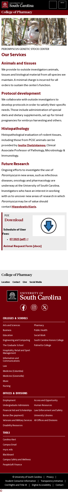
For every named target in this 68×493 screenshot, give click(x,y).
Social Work (39, 335)
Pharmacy (39, 325)
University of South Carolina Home (17, 4)
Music (6, 381)
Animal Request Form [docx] (22, 246)
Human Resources (43, 405)
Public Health (40, 330)
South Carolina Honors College (49, 340)
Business (7, 330)
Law (5, 366)
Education (8, 335)
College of (16, 12)
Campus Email (10, 445)
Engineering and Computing (16, 340)
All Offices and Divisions (45, 420)
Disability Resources (12, 426)
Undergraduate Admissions (16, 405)
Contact (16, 282)
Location (5, 282)
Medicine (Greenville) (13, 376)
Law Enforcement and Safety (48, 410)
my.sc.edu (8, 450)
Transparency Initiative (52, 481)
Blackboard (8, 455)
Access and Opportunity (45, 400)
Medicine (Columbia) (13, 371)
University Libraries (43, 416)
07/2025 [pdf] (18, 239)
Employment (9, 400)
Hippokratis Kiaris (24, 206)
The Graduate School (13, 345)
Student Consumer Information (20, 481)
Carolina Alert (9, 440)
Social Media (36, 282)
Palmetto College (42, 345)
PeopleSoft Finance (12, 465)
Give (25, 282)
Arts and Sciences (11, 325)
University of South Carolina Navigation (62, 5)
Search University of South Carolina (53, 5)
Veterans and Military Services (17, 420)
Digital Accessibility (41, 485)
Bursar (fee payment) (13, 416)
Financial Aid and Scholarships (17, 410)
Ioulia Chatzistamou (32, 145)
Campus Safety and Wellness (17, 460)
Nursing (6, 386)
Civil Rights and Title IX (16, 485)
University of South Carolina (28, 477)
